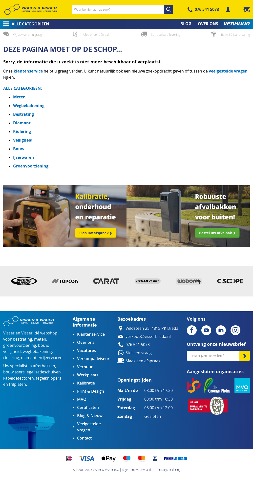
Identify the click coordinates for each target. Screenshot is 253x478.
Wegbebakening (28, 105)
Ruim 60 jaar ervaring (235, 35)
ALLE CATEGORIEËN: (22, 88)
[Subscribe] (244, 356)
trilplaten (17, 384)
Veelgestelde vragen (89, 427)
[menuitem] (24, 24)
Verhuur (85, 366)
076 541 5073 (207, 9)
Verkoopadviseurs (94, 358)
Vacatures (86, 350)
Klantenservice (91, 334)
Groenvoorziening (30, 166)
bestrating (22, 339)
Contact (84, 438)
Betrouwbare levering (165, 35)
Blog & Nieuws (91, 415)
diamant (29, 357)
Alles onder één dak (96, 35)
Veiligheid (22, 140)
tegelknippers (48, 378)
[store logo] (30, 9)
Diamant (22, 123)
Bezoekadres (131, 319)
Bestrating (23, 114)
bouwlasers (14, 372)
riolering (11, 357)
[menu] (126, 24)
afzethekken (44, 365)
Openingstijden (134, 380)
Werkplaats (87, 375)
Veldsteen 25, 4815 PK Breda (152, 328)
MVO (81, 399)
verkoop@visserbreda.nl (148, 336)
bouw (43, 345)
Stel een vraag (139, 352)
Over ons (85, 342)
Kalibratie (86, 383)
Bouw (18, 148)
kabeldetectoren (18, 378)
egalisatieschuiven (44, 372)
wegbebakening (37, 351)
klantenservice (29, 71)
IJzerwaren (23, 157)
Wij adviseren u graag (27, 35)
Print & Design (90, 391)
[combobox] (122, 9)
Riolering (22, 131)
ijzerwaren (53, 357)
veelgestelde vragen (228, 71)
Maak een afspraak (143, 361)
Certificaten (88, 407)
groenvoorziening (19, 345)
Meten (19, 97)
